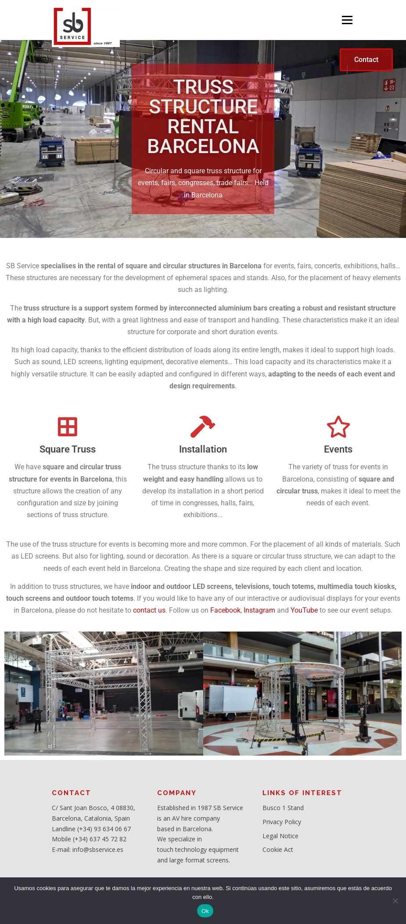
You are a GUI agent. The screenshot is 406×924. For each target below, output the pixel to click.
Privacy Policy (281, 822)
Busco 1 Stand (283, 807)
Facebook (225, 610)
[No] (395, 900)
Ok (205, 911)
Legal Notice (280, 836)
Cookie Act (277, 849)
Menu (347, 20)
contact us (149, 610)
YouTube (304, 610)
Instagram (259, 610)
